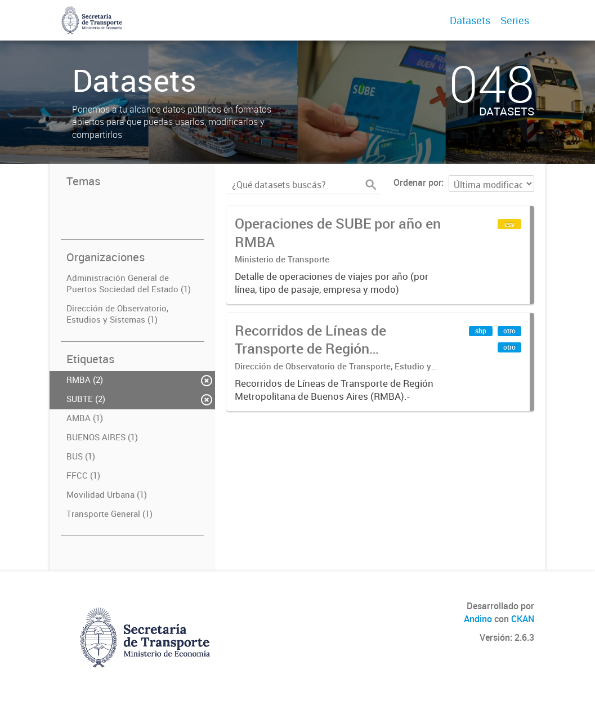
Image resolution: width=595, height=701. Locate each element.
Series (514, 20)
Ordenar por (417, 182)
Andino (478, 619)
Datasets (470, 20)
